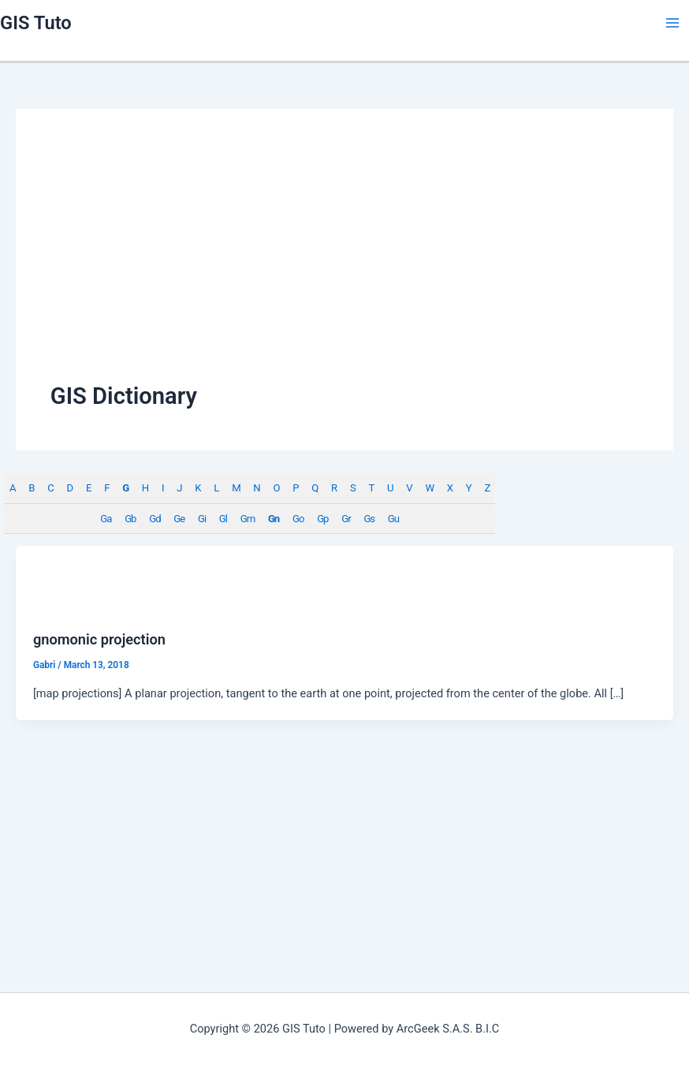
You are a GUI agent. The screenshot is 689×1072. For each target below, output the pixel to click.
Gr (345, 519)
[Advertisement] (344, 261)
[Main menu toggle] (672, 22)
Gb (130, 519)
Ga (105, 519)
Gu (393, 519)
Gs (368, 519)
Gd (154, 519)
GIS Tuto (36, 23)
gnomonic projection (99, 639)
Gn (273, 519)
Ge (178, 519)
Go (298, 519)
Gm (247, 519)
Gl (223, 519)
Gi (202, 519)
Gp (322, 519)
